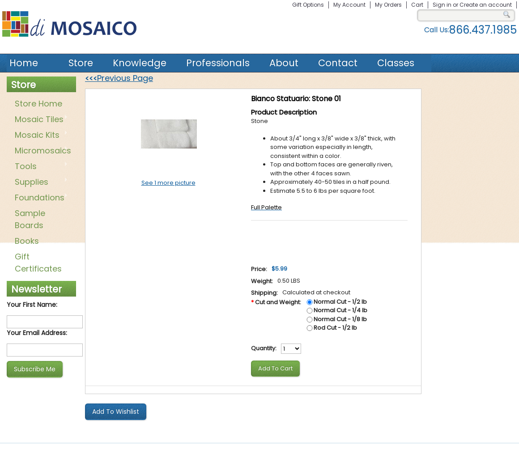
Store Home (38, 103)
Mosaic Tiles (39, 120)
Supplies (39, 182)
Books (27, 240)
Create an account (485, 4)
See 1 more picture (168, 182)
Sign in (442, 4)
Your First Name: (32, 304)
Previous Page (119, 78)
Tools (39, 167)
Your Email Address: (37, 332)
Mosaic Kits (39, 135)
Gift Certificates (38, 262)
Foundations (39, 198)
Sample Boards (30, 219)
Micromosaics (41, 151)
